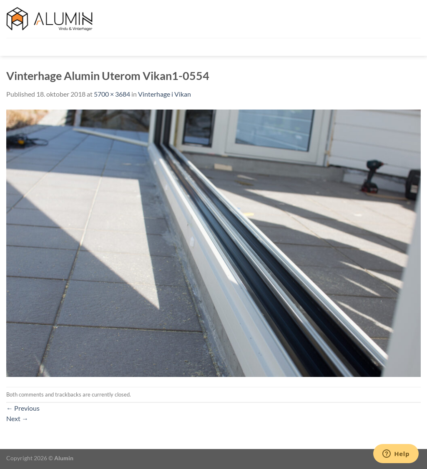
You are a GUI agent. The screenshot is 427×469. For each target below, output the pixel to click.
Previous (23, 408)
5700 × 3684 (112, 94)
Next (17, 418)
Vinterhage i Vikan (164, 94)
